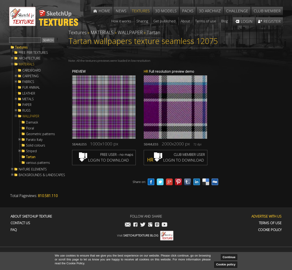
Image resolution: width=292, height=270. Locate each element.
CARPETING (30, 76)
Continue (229, 257)
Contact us (20, 223)
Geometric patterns (40, 134)
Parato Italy (34, 140)
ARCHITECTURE (29, 58)
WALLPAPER (30, 116)
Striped (31, 151)
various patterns (38, 163)
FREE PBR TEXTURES (33, 53)
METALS (28, 99)
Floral (30, 128)
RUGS (26, 110)
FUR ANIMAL (31, 87)
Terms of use (270, 223)
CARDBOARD (31, 70)
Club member (267, 10)
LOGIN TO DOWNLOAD (104, 160)
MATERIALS (26, 64)
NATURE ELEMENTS (33, 169)
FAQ (13, 230)
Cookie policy (225, 264)
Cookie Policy (270, 230)
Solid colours (35, 145)
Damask (32, 122)
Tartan (30, 157)
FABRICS (28, 82)
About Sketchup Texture (31, 216)
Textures (21, 47)
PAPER (26, 105)
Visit (145, 235)
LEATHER (28, 93)
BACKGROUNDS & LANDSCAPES (42, 175)
